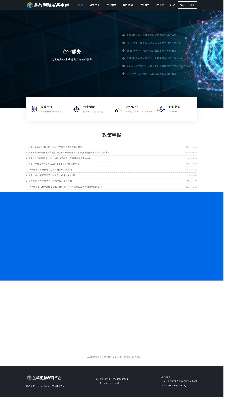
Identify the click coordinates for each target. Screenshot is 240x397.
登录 (182, 5)
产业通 (160, 5)
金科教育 (128, 5)
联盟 (172, 5)
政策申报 (95, 5)
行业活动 (111, 5)
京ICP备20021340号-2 (111, 383)
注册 (192, 5)
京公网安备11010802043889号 (115, 379)
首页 (80, 5)
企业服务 (145, 5)
